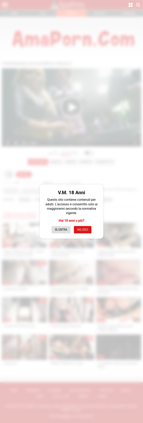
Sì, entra (61, 229)
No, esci (82, 229)
